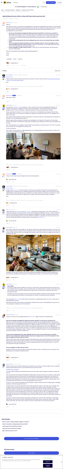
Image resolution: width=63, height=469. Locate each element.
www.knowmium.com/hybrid (12, 369)
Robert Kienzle (9, 364)
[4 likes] (12, 89)
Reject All (48, 461)
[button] (1, 2)
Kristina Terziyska (10, 314)
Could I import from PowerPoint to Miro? (12, 426)
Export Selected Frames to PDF (9, 430)
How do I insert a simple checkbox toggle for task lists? (15, 421)
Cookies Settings (47, 458)
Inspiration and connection (28, 10)
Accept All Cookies (48, 466)
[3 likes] (12, 357)
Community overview (9, 10)
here (28, 330)
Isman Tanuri (9, 105)
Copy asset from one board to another (11, 428)
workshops (9, 59)
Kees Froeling (9, 227)
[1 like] (11, 179)
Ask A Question (31, 453)
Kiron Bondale (9, 75)
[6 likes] (12, 63)
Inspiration (18, 10)
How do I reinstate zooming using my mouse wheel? (15, 424)
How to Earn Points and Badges (31, 438)
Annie (7, 209)
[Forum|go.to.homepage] (10, 2)
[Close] (61, 462)
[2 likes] (11, 203)
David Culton (9, 22)
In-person (20, 59)
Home (2, 10)
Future (14, 59)
